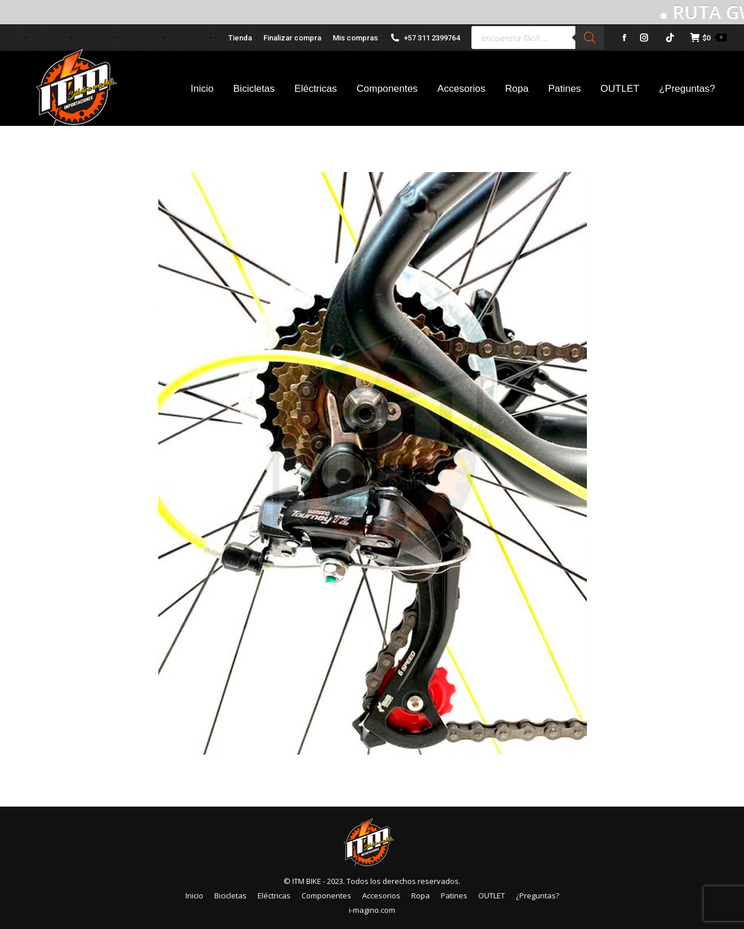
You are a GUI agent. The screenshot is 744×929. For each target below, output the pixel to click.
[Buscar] (589, 37)
